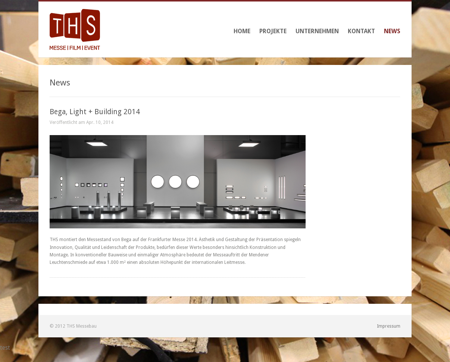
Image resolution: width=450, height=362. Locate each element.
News (392, 31)
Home (242, 31)
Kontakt (361, 31)
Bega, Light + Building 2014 (95, 111)
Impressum (388, 326)
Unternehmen (317, 31)
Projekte (273, 31)
